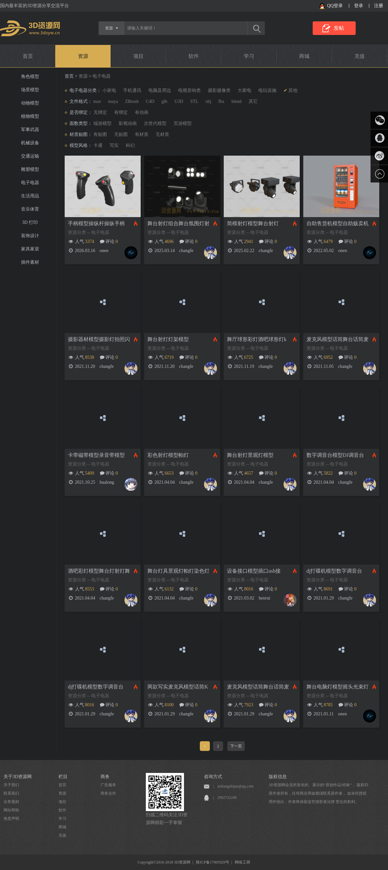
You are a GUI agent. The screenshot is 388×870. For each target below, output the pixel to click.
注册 (378, 5)
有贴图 (100, 134)
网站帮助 (11, 810)
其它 (253, 101)
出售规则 (11, 801)
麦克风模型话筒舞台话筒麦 (338, 339)
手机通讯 (132, 90)
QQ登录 (335, 5)
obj (208, 101)
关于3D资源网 (18, 776)
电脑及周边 (159, 90)
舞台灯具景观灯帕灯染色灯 (178, 571)
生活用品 (30, 195)
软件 (194, 56)
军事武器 (30, 129)
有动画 (141, 112)
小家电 (109, 90)
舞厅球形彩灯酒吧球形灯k (256, 339)
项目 (138, 56)
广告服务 (108, 785)
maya (113, 101)
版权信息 (278, 776)
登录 (358, 5)
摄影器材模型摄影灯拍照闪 (99, 339)
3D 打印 (30, 222)
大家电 (244, 90)
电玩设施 (267, 90)
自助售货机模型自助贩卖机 (338, 223)
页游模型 (183, 123)
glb (164, 101)
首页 (28, 56)
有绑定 (121, 112)
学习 (249, 56)
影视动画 (128, 123)
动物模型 (30, 103)
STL (194, 101)
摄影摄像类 (219, 90)
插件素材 (30, 262)
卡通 (97, 145)
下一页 (236, 746)
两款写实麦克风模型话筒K (177, 686)
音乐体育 (30, 209)
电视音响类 (189, 90)
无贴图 (121, 134)
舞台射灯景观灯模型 (250, 455)
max (97, 101)
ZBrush (132, 101)
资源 (83, 56)
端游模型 (102, 123)
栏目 (63, 776)
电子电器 (30, 182)
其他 (292, 90)
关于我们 (11, 785)
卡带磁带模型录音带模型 (96, 455)
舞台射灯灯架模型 (168, 339)
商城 (304, 56)
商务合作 (108, 793)
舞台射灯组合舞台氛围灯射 (178, 223)
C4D (150, 101)
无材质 (162, 134)
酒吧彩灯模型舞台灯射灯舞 (99, 571)
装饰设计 (30, 235)
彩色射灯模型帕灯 (168, 455)
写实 (114, 145)
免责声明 (11, 818)
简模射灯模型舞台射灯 (253, 223)
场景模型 (30, 89)
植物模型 (30, 116)
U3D (178, 101)
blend (237, 101)
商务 (105, 776)
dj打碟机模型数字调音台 (334, 571)
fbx (221, 101)
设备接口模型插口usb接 (254, 571)
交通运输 (30, 156)
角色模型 (30, 76)
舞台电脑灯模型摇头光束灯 (338, 686)
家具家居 (30, 249)
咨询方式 (213, 776)
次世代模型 (155, 123)
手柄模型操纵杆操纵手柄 (96, 223)
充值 (359, 56)
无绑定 (100, 112)
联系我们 (11, 793)
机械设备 (30, 142)
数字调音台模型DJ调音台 (335, 455)
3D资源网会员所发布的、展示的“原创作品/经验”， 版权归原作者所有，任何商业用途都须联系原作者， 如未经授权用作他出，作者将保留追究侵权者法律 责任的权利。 (318, 793)
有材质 (141, 134)
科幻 (130, 145)
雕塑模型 (30, 169)
